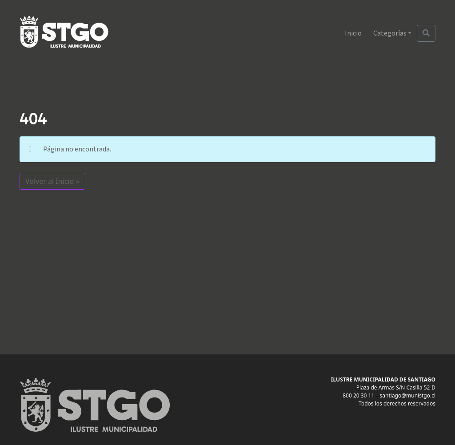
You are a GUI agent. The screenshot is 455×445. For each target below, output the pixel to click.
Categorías (390, 33)
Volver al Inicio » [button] (52, 181)
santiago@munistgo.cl (407, 395)
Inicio (353, 33)
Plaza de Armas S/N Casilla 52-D (395, 387)
